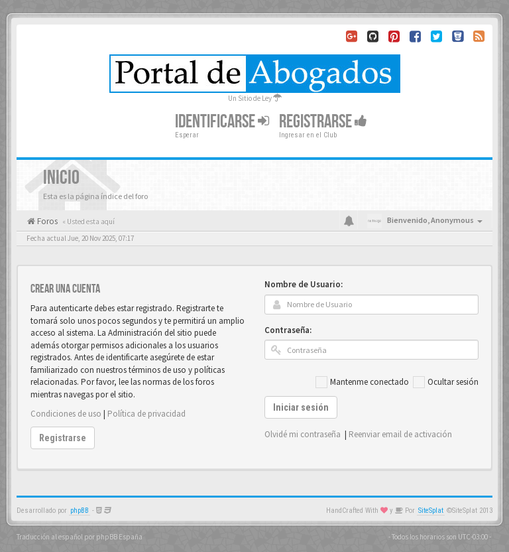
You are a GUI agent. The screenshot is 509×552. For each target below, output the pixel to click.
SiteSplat (430, 510)
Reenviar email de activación (400, 434)
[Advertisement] (254, 253)
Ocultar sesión (446, 382)
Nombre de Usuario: (303, 284)
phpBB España (119, 536)
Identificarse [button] (222, 122)
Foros (46, 221)
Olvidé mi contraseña (302, 434)
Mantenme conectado (362, 382)
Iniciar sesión (301, 407)
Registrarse (323, 122)
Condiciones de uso (65, 413)
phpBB (79, 510)
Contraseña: (287, 330)
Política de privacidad (146, 413)
